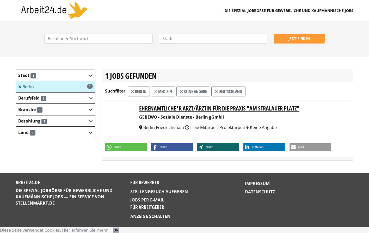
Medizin (163, 91)
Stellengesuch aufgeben (159, 191)
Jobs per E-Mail (147, 200)
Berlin (55, 87)
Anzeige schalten (150, 216)
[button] (55, 75)
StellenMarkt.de (35, 203)
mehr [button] (102, 230)
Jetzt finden (299, 38)
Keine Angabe (193, 91)
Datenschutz (260, 192)
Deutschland (228, 91)
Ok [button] (116, 230)
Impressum (257, 183)
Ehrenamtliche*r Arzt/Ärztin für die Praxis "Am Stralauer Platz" (219, 108)
